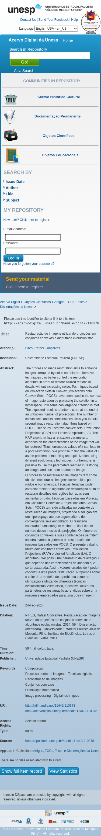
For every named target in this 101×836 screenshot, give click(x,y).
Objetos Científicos (37, 302)
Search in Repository (28, 49)
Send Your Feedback (53, 20)
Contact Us (28, 20)
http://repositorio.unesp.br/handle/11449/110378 (59, 741)
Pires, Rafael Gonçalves (42, 348)
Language (48, 28)
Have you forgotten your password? (29, 264)
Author (12, 188)
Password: (11, 243)
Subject (12, 200)
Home (68, 40)
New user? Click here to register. (27, 220)
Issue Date (15, 181)
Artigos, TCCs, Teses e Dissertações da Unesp (66, 751)
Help (74, 20)
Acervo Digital (10, 302)
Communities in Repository (51, 81)
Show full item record (22, 771)
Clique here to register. (25, 287)
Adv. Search (24, 70)
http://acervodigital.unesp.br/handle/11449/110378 (61, 711)
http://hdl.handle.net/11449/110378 (50, 705)
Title (9, 194)
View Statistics (63, 771)
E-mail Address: (15, 229)
